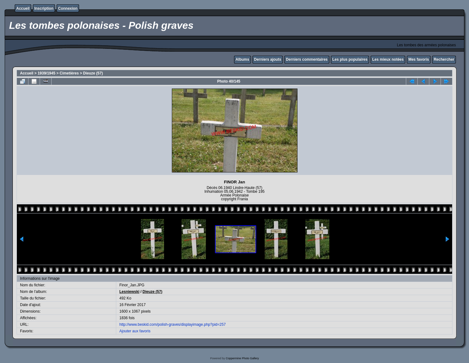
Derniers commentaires (306, 59)
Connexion (67, 8)
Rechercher (444, 59)
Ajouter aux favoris (134, 331)
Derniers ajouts (267, 59)
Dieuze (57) (93, 73)
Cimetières (69, 73)
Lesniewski (129, 291)
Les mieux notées (388, 59)
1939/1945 (46, 73)
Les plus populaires (350, 59)
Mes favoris (418, 59)
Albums (242, 59)
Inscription (43, 8)
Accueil (23, 8)
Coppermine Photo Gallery (242, 358)
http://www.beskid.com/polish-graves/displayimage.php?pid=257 (172, 324)
